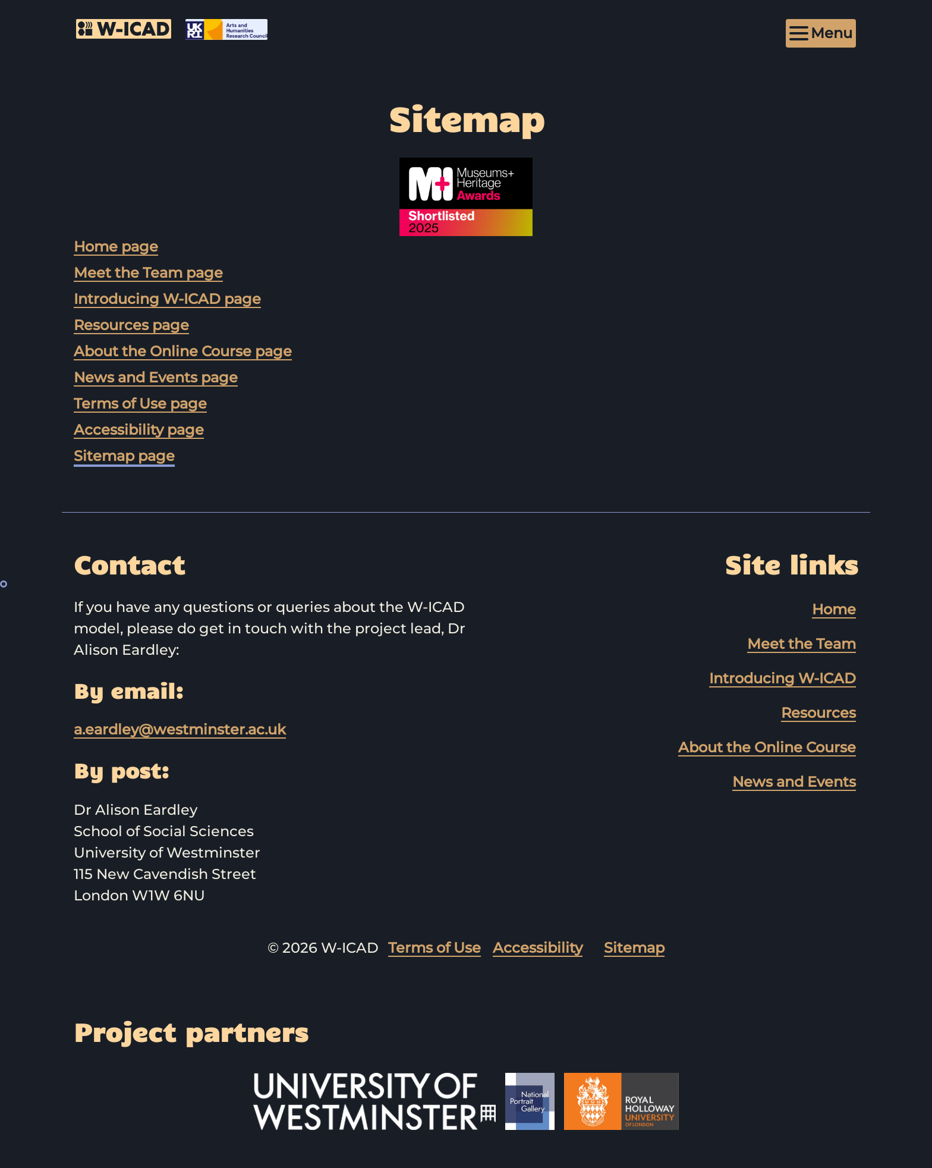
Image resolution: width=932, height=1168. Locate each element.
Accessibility (537, 947)
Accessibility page (139, 429)
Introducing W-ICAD (782, 678)
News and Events (794, 781)
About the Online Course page (183, 351)
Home (834, 609)
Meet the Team (801, 643)
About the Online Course (767, 747)
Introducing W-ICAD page (167, 298)
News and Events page (156, 377)
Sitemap (634, 947)
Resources (818, 712)
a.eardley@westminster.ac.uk (180, 729)
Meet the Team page (148, 272)
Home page (116, 246)
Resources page (131, 325)
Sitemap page (124, 455)
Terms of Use (434, 947)
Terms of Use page (140, 403)
